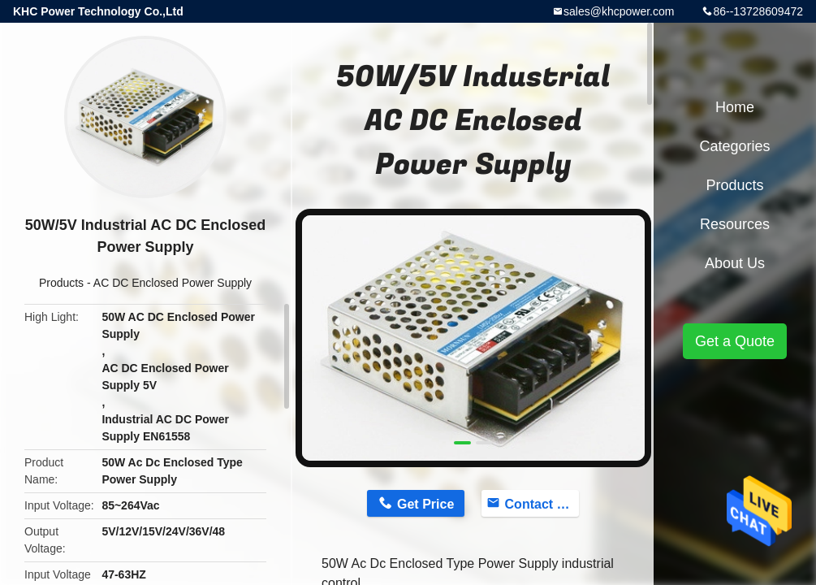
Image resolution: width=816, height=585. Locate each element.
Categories (734, 146)
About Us (735, 263)
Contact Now (542, 504)
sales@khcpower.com (618, 11)
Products (61, 282)
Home (734, 107)
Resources (735, 224)
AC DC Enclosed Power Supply (172, 282)
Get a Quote (735, 341)
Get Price (425, 504)
